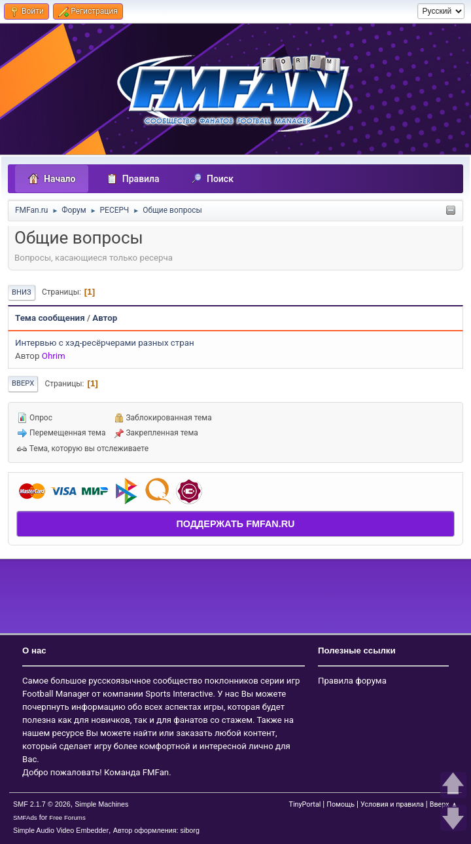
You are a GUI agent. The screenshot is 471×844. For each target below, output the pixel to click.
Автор (104, 318)
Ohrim (53, 356)
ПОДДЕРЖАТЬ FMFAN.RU (235, 524)
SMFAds (25, 817)
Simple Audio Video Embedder (61, 830)
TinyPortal (304, 804)
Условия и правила (392, 804)
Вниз (21, 292)
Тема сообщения (50, 318)
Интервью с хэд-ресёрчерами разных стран (104, 343)
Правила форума (352, 681)
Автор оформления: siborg (156, 830)
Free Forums (67, 817)
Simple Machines (101, 804)
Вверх (23, 383)
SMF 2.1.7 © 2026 (42, 804)
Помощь (340, 804)
